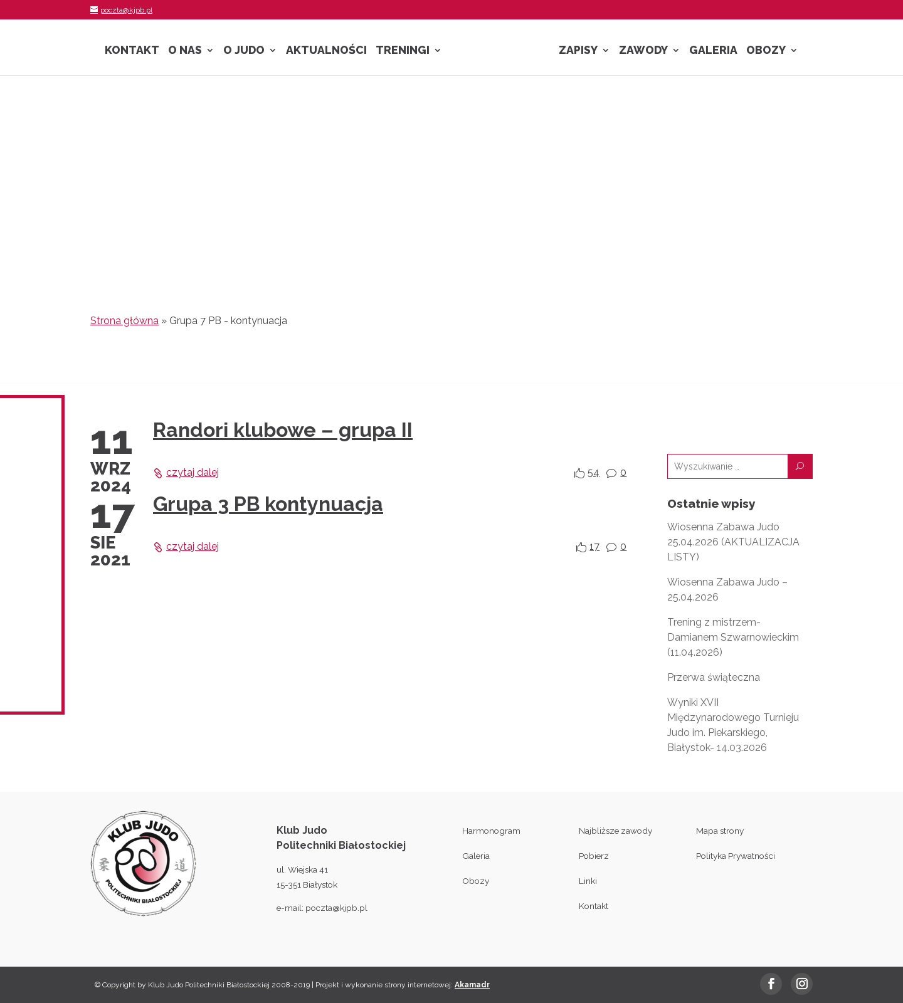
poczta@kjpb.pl (336, 908)
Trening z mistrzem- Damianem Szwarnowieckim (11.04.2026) (733, 637)
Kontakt (132, 51)
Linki (588, 881)
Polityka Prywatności (735, 856)
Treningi (403, 51)
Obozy (766, 51)
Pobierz (594, 856)
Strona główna (124, 321)
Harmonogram (491, 831)
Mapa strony (720, 831)
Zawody (643, 51)
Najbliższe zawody (615, 831)
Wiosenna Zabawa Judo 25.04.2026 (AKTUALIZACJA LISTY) (733, 542)
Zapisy (578, 51)
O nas (185, 51)
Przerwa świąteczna (713, 677)
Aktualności (326, 51)
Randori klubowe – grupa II (283, 429)
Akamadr (472, 984)
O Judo (244, 51)
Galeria (713, 51)
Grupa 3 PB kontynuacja (268, 503)
